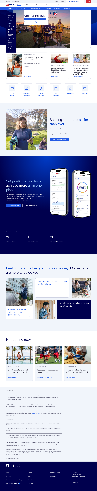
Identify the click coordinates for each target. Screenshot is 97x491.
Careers (30, 476)
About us (8, 1)
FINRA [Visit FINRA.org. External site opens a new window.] (33, 413)
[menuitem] (10, 5)
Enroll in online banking (30, 22)
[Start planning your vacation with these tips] (12, 377)
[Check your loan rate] (78, 76)
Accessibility (53, 476)
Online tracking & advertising (14, 480)
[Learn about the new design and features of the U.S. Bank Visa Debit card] (71, 377)
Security (30, 472)
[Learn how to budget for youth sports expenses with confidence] (44, 377)
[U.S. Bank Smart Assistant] (75, 1)
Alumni (30, 480)
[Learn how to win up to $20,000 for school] (54, 76)
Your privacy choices (13, 483)
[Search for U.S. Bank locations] (12, 239)
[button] (88, 1)
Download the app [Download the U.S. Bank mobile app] (14, 205)
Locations (62, 1)
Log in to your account (31, 205)
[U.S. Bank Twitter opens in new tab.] (13, 465)
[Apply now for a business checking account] (27, 76)
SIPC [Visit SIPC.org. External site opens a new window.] (39, 413)
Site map (8, 476)
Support (56, 1)
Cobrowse (30, 483)
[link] (35, 54)
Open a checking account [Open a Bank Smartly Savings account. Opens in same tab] (59, 139)
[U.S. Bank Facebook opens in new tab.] (7, 465)
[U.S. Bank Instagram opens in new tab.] (18, 465)
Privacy (52, 480)
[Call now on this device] (34, 239)
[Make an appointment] (57, 239)
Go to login (35, 19)
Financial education (15, 1)
